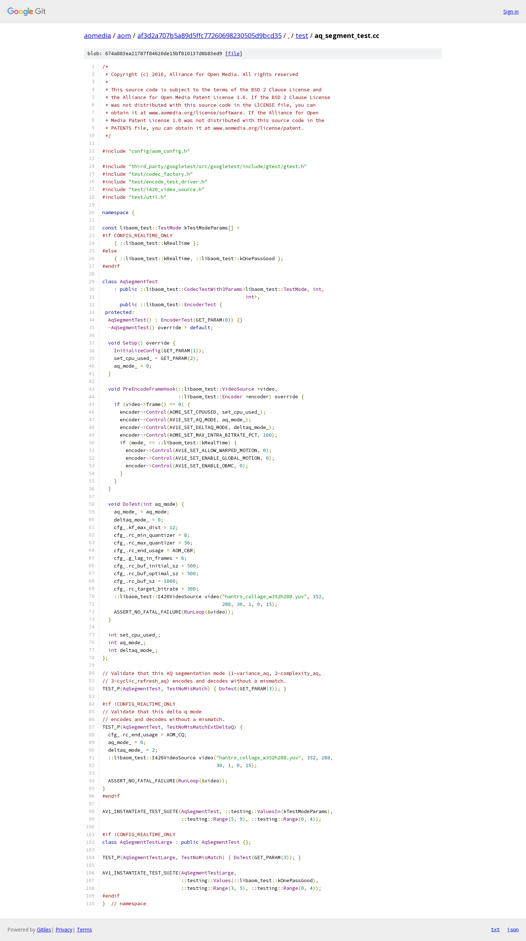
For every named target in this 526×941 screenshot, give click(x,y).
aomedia (97, 35)
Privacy (64, 929)
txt (495, 929)
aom (124, 35)
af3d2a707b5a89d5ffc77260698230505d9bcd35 (209, 35)
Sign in (511, 11)
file (234, 53)
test (302, 35)
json (513, 929)
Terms (84, 929)
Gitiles (44, 929)
